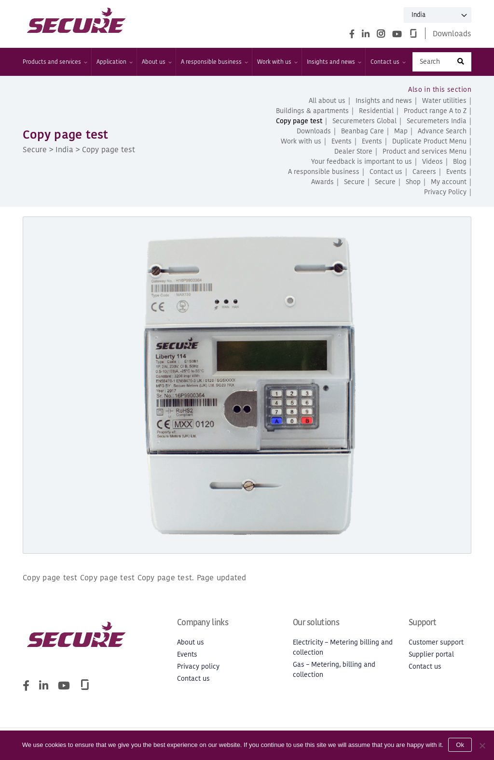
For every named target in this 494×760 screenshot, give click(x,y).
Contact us (387, 61)
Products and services (54, 61)
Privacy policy (198, 666)
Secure (354, 182)
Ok (460, 744)
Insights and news (333, 61)
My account (449, 182)
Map (401, 131)
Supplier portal (431, 654)
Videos (432, 162)
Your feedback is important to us (361, 162)
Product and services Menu (425, 151)
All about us (327, 101)
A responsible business (214, 61)
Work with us (277, 61)
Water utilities (444, 101)
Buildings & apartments (312, 111)
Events (341, 141)
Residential (376, 111)
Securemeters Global (364, 121)
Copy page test (299, 121)
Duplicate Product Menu (429, 141)
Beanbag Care (362, 131)
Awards (322, 182)
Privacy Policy (445, 192)
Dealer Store (353, 151)
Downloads (452, 33)
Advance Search (442, 131)
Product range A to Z (435, 111)
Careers (424, 172)
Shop (413, 182)
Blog (460, 162)
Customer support (436, 642)
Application (114, 61)
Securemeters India (437, 121)
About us (156, 61)
